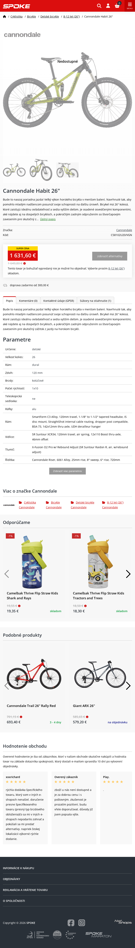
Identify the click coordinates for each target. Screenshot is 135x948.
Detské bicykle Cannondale (82, 505)
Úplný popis (48, 219)
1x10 (35, 388)
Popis (9, 301)
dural (35, 365)
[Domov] (4, 16)
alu (34, 409)
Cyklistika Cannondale (27, 505)
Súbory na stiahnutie (95, 301)
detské (36, 349)
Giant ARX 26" (84, 705)
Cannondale (124, 230)
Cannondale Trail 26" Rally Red (31, 705)
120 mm (37, 373)
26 (33, 357)
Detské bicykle (49, 16)
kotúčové (38, 380)
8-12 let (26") (71, 16)
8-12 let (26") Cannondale (113, 505)
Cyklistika (17, 16)
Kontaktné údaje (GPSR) (58, 301)
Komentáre (28, 301)
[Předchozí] (7, 574)
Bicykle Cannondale (54, 505)
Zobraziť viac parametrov (67, 471)
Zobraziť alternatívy (109, 256)
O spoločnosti (14, 901)
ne (33, 399)
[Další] (128, 574)
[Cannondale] (11, 504)
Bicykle (31, 16)
